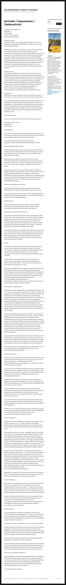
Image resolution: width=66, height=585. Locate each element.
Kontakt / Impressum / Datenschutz (27, 578)
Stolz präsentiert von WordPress (42, 578)
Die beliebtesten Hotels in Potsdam (21, 10)
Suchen (49, 21)
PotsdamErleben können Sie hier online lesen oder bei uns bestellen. (54, 93)
